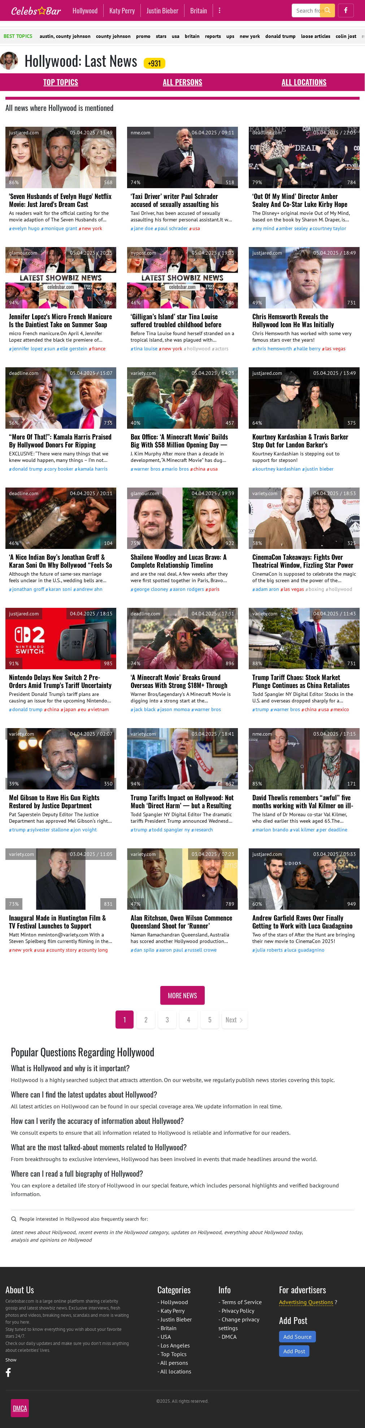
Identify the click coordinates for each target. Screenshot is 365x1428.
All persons (182, 82)
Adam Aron (267, 589)
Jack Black (145, 709)
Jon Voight (85, 829)
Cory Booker (60, 469)
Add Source (297, 1336)
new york (250, 36)
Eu (83, 709)
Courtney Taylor (329, 228)
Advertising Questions (306, 1302)
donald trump (280, 36)
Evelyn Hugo (26, 228)
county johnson (113, 36)
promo (143, 36)
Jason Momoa (175, 709)
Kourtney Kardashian (278, 469)
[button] (346, 10)
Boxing (316, 589)
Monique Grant (60, 228)
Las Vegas (335, 348)
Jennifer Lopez (27, 348)
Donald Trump (27, 469)
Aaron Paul (171, 950)
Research (204, 829)
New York (92, 228)
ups (230, 36)
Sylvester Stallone (49, 829)
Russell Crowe (202, 950)
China (199, 469)
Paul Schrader (173, 228)
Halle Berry (309, 348)
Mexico (341, 709)
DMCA (229, 1336)
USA (196, 228)
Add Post (294, 1351)
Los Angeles (175, 1345)
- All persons (172, 1362)
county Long (95, 950)
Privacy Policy (238, 1310)
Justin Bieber (162, 10)
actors (222, 348)
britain (192, 36)
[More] (219, 10)
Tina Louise (145, 348)
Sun (51, 348)
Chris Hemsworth (274, 348)
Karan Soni (60, 589)
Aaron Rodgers (188, 589)
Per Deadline (333, 829)
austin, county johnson (65, 36)
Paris (214, 589)
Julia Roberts (269, 950)
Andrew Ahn (90, 589)
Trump (262, 709)
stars (161, 36)
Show (11, 1360)
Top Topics (60, 82)
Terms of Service (242, 1302)
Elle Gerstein (73, 348)
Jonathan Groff (28, 589)
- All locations (174, 1371)
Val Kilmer (304, 829)
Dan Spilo (144, 950)
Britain (198, 10)
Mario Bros (177, 469)
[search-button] (327, 10)
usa (175, 36)
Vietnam (100, 709)
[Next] (235, 1020)
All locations (304, 82)
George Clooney (151, 589)
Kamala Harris (93, 469)
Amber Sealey (293, 228)
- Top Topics (172, 1354)
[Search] (313, 10)
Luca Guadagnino (306, 950)
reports (213, 36)
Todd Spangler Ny (171, 829)
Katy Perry (122, 10)
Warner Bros (147, 469)
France (98, 348)
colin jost (346, 36)
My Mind (265, 228)
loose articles (315, 36)
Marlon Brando (272, 829)
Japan (70, 709)
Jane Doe (143, 228)
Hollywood (85, 10)
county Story (63, 950)
